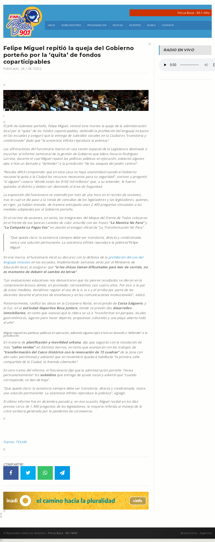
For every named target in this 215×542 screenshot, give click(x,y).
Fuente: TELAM (15, 442)
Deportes (135, 25)
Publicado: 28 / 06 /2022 (22, 68)
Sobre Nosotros (71, 25)
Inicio (51, 25)
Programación (96, 25)
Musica (151, 25)
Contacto (168, 25)
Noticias (118, 25)
